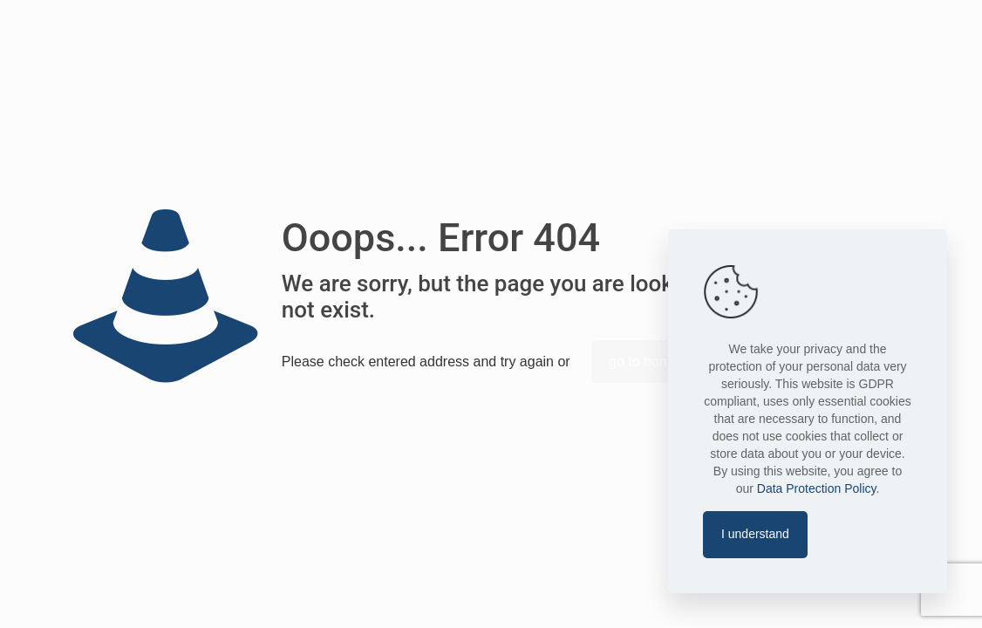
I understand (755, 534)
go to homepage (659, 361)
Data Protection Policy (816, 488)
